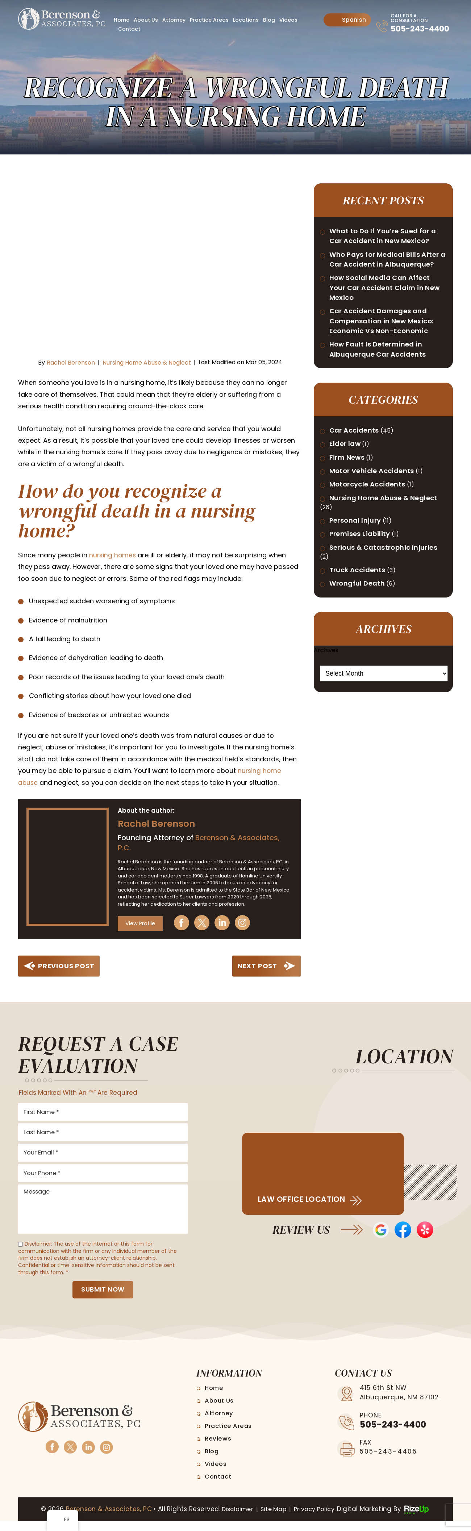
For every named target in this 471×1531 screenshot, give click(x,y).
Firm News (350, 493)
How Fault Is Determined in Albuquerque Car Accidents (384, 381)
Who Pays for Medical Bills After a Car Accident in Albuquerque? (380, 278)
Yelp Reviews (426, 1230)
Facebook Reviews (403, 1230)
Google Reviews (380, 1230)
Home (121, 20)
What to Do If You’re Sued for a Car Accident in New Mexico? (386, 242)
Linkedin (227, 922)
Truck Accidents (361, 634)
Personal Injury (359, 571)
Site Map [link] (272, 1519)
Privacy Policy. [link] (317, 1519)
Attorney (174, 20)
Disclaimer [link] (233, 1519)
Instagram (247, 922)
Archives (326, 715)
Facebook (186, 922)
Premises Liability (364, 585)
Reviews (219, 1448)
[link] (113, 555)
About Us (146, 20)
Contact (129, 29)
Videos (288, 20)
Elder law (348, 478)
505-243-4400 (411, 32)
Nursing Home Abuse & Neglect (147, 362)
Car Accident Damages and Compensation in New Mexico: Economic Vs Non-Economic (388, 351)
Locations (246, 20)
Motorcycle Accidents (372, 522)
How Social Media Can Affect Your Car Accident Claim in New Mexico (386, 315)
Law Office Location (306, 1199)
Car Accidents (358, 464)
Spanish (347, 20)
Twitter (207, 922)
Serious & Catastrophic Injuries (376, 605)
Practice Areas (209, 20)
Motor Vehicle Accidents (377, 507)
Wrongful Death (361, 648)
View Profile (141, 922)
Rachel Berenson (71, 362)
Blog (269, 20)
